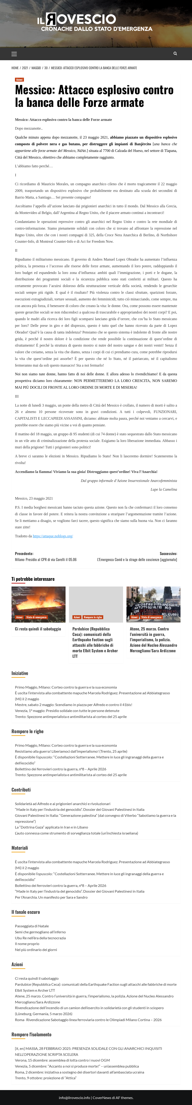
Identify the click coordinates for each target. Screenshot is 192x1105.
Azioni (17, 964)
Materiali (19, 847)
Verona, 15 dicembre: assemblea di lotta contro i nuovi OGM (62, 1060)
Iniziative (19, 672)
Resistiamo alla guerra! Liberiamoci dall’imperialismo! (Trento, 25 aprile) (71, 751)
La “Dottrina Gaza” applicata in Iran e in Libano (51, 827)
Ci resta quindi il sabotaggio (38, 629)
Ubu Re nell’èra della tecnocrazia (40, 938)
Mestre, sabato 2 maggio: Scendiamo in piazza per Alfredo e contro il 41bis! (73, 704)
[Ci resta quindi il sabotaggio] (38, 605)
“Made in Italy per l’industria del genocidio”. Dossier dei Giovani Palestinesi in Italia (79, 809)
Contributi (21, 789)
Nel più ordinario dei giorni (36, 949)
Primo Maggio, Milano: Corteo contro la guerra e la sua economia (66, 687)
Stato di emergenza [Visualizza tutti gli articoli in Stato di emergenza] (36, 617)
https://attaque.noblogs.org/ (53, 536)
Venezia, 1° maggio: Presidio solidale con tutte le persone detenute (67, 710)
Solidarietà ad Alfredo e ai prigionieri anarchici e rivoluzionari (62, 803)
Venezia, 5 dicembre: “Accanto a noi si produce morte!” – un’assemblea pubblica (77, 1066)
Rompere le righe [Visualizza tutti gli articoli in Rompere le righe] (93, 617)
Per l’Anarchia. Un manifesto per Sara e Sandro (51, 897)
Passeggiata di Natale (32, 926)
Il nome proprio (27, 943)
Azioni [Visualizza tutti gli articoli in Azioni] (19, 79)
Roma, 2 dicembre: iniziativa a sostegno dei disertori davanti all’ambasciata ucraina (79, 1072)
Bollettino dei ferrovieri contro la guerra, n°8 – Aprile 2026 (60, 769)
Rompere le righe (27, 731)
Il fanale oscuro (25, 911)
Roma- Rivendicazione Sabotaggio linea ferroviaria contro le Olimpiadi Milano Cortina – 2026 (88, 1019)
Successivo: (136, 556)
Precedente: (55, 556)
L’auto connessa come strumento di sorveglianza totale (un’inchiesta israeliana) (76, 833)
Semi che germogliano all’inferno (40, 932)
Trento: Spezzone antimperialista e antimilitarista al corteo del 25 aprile (71, 716)
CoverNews (102, 1097)
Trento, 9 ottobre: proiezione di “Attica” (46, 1078)
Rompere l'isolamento (31, 1034)
